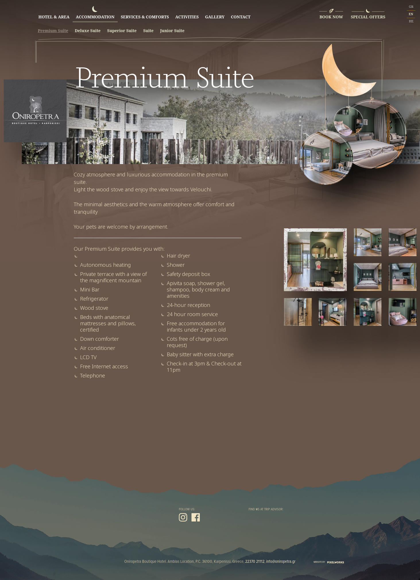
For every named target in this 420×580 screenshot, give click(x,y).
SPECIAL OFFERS (368, 17)
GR (411, 6)
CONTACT (241, 14)
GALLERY (214, 14)
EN (411, 14)
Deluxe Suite (88, 30)
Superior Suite (121, 30)
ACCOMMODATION (95, 14)
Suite (148, 30)
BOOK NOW (331, 17)
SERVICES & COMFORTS (145, 14)
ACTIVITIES (187, 14)
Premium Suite (53, 30)
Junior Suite (172, 30)
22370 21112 (254, 562)
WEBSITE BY (328, 562)
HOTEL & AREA (53, 14)
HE (411, 21)
